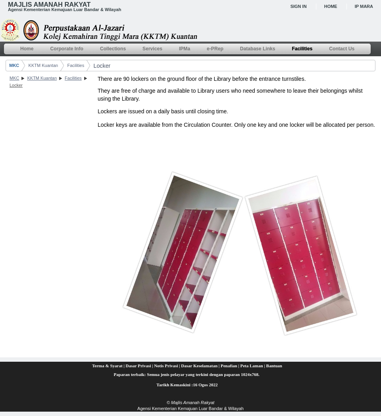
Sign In (299, 6)
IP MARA (364, 6)
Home (330, 6)
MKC (14, 65)
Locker (101, 66)
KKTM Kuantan (43, 65)
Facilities (75, 65)
